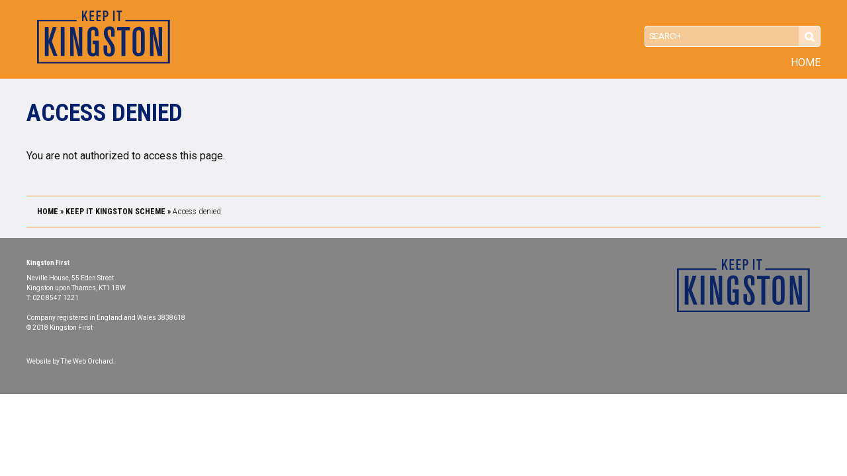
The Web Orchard (87, 361)
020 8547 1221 (55, 297)
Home (806, 63)
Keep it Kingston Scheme (115, 211)
